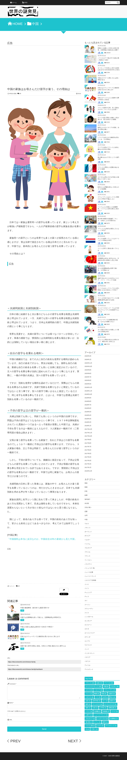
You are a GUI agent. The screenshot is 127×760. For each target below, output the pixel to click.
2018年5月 (88, 412)
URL (10, 720)
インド (87, 649)
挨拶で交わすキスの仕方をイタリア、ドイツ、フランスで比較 (108, 279)
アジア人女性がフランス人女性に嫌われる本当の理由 (108, 148)
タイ (86, 600)
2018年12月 (88, 387)
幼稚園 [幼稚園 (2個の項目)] (106, 711)
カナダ (87, 629)
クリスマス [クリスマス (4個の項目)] (97, 704)
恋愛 (86, 511)
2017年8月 (88, 443)
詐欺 (86, 491)
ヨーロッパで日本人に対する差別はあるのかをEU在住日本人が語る (109, 69)
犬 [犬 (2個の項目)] (87, 729)
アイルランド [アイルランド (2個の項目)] (111, 725)
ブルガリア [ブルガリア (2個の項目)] (90, 718)
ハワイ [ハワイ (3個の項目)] (89, 711)
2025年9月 (88, 370)
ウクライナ (88, 645)
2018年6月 (88, 408)
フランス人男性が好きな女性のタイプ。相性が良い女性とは (108, 340)
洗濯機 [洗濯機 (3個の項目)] (97, 711)
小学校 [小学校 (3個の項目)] (103, 708)
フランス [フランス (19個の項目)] (90, 683)
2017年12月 (88, 429)
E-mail (11, 711)
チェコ (87, 596)
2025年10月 (88, 366)
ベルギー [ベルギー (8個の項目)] (115, 686)
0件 (20, 93)
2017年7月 (88, 446)
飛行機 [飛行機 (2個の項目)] (89, 722)
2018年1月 (88, 425)
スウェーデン (89, 608)
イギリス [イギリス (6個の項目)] (89, 697)
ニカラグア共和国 (90, 580)
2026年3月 (88, 356)
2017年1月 (88, 467)
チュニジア (88, 592)
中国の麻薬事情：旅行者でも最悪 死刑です (34, 608)
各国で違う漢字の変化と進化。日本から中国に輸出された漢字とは (43, 646)
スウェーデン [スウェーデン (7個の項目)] (109, 690)
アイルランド (89, 669)
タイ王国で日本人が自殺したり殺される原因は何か (108, 330)
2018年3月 (88, 419)
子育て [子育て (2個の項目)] (94, 729)
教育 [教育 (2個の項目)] (105, 722)
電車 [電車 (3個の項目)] (88, 708)
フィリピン (88, 560)
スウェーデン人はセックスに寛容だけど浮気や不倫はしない (108, 198)
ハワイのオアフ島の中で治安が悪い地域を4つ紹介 (108, 59)
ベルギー (87, 540)
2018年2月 (88, 422)
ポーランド (88, 532)
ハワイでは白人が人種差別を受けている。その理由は (108, 138)
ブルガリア (88, 548)
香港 (86, 483)
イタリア (87, 657)
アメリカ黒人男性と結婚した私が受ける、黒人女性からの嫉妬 (108, 118)
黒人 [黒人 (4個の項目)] (112, 697)
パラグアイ (88, 564)
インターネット (90, 653)
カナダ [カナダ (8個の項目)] (89, 690)
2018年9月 (88, 398)
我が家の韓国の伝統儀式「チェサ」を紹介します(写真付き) (108, 219)
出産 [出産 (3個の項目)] (95, 708)
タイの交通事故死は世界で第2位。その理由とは (107, 269)
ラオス (87, 523)
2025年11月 (88, 363)
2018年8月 (88, 401)
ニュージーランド (90, 576)
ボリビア (87, 536)
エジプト (87, 641)
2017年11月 (88, 432)
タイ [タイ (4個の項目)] (105, 701)
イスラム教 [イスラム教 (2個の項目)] (90, 725)
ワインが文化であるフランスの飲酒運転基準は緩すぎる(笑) (108, 299)
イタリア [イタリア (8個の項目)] (98, 690)
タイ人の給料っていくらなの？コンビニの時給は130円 (108, 239)
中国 (22, 610)
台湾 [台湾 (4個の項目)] (105, 697)
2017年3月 (88, 460)
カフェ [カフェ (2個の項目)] (97, 722)
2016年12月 (88, 471)
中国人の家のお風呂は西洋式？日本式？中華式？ (37, 627)
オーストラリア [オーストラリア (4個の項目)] (110, 704)
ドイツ (87, 588)
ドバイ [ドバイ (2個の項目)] (114, 711)
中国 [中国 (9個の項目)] (106, 686)
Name (11, 703)
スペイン (87, 604)
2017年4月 (88, 457)
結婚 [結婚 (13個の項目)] (99, 683)
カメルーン (88, 625)
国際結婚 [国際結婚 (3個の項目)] (112, 708)
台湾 (86, 515)
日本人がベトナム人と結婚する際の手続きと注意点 (108, 98)
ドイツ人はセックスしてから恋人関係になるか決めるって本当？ (108, 289)
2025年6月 (88, 380)
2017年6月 (88, 450)
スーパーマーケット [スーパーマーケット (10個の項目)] (93, 686)
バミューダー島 (90, 568)
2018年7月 (88, 405)
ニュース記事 (89, 572)
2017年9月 (88, 439)
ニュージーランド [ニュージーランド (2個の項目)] (101, 715)
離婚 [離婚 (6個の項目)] (96, 693)
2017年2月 (88, 464)
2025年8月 (88, 373)
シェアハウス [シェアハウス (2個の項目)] (102, 718)
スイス (87, 613)
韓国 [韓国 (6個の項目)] (103, 693)
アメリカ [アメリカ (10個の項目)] (108, 683)
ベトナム (87, 544)
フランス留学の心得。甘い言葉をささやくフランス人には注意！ (108, 108)
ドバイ (87, 584)
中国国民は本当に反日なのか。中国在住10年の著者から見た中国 (108, 259)
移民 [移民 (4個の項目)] (88, 704)
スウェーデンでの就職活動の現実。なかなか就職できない (108, 320)
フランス (87, 556)
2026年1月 (88, 359)
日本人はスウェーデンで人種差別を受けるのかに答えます (40, 636)
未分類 (87, 503)
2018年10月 (88, 394)
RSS (25, 2)
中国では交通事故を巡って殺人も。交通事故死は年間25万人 (40, 617)
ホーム (14, 2)
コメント (12, 586)
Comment (12, 684)
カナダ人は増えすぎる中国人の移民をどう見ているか (108, 178)
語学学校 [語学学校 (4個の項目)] (96, 701)
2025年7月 (88, 377)
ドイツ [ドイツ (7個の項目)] (89, 693)
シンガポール (89, 617)
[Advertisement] (44, 63)
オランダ (87, 637)
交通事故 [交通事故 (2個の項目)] (114, 718)
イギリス (87, 661)
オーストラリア (90, 633)
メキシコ (87, 527)
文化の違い (88, 507)
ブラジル (87, 552)
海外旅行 (87, 499)
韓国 (86, 487)
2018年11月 (88, 391)
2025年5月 (88, 384)
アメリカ (87, 665)
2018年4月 (88, 415)
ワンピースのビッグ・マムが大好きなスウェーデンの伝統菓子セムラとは (108, 309)
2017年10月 (88, 436)
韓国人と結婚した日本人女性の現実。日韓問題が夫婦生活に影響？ (108, 49)
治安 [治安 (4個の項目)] (88, 701)
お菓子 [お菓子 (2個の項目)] (89, 715)
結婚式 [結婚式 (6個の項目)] (112, 693)
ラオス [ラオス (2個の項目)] (100, 725)
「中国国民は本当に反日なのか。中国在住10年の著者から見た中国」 (42, 539)
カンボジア (88, 621)
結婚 (86, 495)
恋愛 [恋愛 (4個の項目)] (112, 701)
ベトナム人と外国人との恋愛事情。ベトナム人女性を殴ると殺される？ (108, 208)
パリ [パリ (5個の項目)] (98, 697)
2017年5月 (88, 453)
